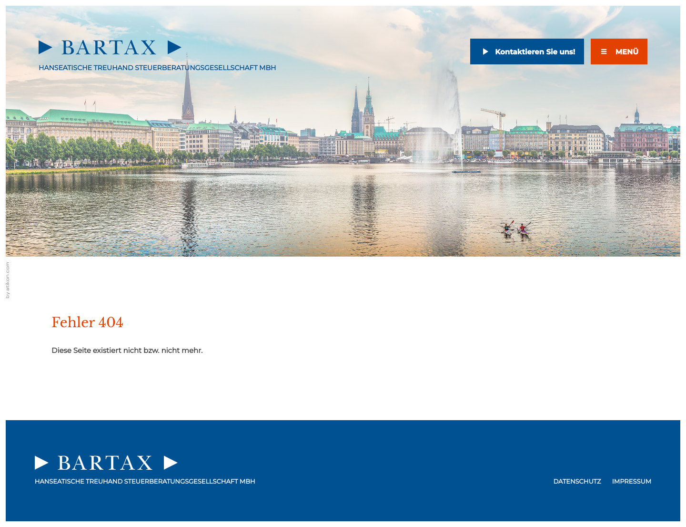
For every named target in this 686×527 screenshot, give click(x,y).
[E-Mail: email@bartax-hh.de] (527, 54)
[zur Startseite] (110, 47)
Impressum (631, 482)
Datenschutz (577, 482)
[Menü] (619, 51)
